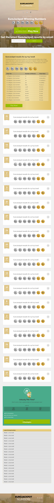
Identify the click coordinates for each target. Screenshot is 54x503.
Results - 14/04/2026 (9, 438)
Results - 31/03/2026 (9, 449)
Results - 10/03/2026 (9, 465)
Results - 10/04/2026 (9, 440)
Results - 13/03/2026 (9, 462)
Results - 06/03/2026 (9, 468)
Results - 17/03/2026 (9, 460)
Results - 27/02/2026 (9, 473)
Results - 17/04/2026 (9, 435)
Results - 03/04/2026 (9, 446)
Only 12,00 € (27, 421)
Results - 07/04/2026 (9, 443)
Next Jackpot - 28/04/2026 (27, 30)
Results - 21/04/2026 (9, 432)
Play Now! (14, 105)
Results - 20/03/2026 (9, 457)
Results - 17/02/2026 (9, 481)
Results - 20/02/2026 (9, 479)
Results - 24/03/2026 (9, 454)
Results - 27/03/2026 (9, 451)
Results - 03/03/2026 (9, 470)
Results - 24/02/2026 (9, 476)
